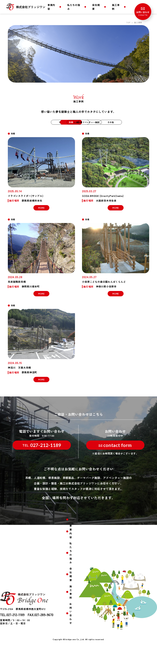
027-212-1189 (41, 445)
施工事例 (116, 6)
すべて (24, 122)
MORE (41, 207)
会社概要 (96, 6)
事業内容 (51, 6)
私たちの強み (73, 6)
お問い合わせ (70, 614)
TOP (128, 22)
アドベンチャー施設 (105, 122)
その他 (132, 122)
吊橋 (52, 122)
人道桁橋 (78, 122)
